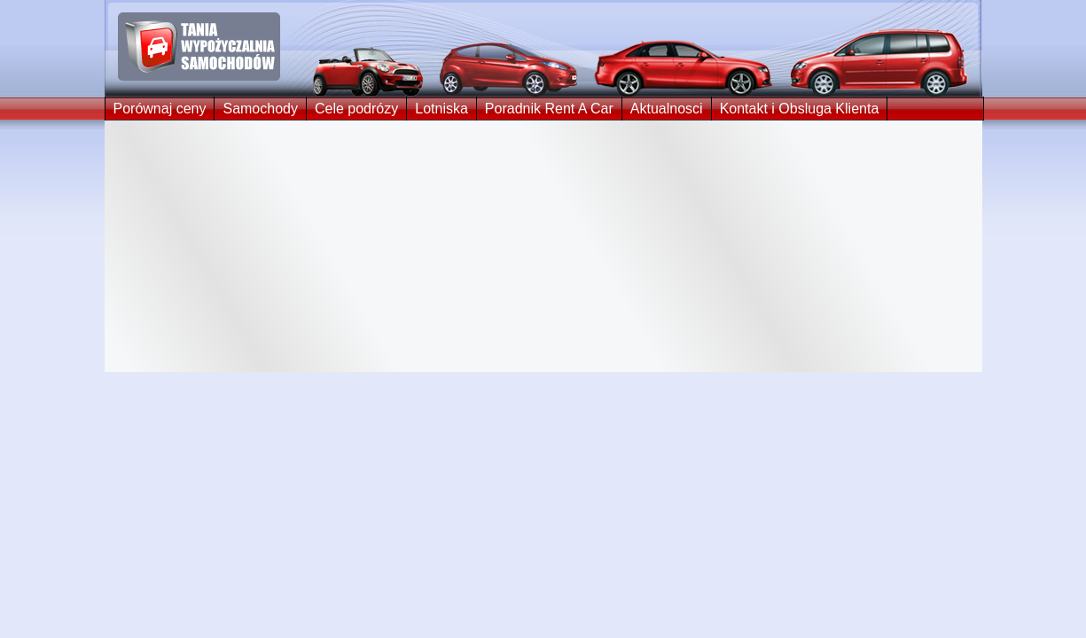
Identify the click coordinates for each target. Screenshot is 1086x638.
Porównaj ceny (160, 108)
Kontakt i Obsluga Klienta (799, 108)
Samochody (260, 108)
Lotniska (441, 108)
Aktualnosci (666, 108)
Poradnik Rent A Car (549, 108)
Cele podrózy (356, 108)
